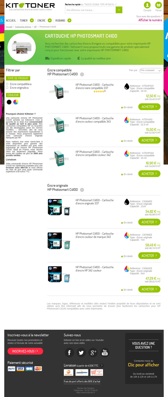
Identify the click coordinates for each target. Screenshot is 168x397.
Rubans (60, 20)
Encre (42, 20)
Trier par (133, 70)
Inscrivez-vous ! (23, 351)
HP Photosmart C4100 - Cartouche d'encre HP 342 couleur (95, 268)
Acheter (148, 107)
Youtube (105, 353)
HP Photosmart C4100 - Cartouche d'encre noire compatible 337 (95, 86)
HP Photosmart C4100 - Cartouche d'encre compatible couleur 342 (95, 153)
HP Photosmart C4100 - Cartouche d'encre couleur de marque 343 (95, 235)
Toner (24, 20)
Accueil (11, 20)
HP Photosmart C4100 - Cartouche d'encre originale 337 (95, 201)
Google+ (93, 353)
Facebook (69, 353)
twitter (81, 353)
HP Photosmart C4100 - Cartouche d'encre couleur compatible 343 (95, 119)
